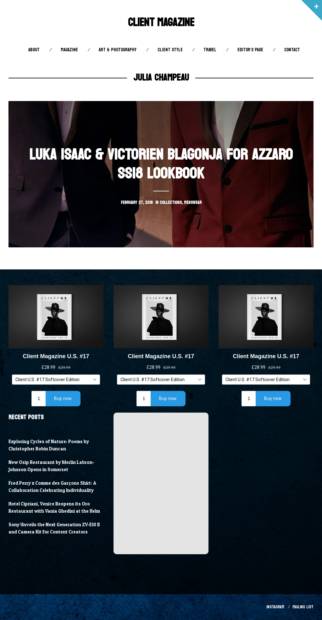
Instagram (275, 607)
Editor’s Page (250, 50)
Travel (209, 50)
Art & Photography (117, 50)
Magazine (69, 50)
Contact (292, 50)
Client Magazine (161, 22)
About (34, 50)
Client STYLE (170, 50)
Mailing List (303, 607)
